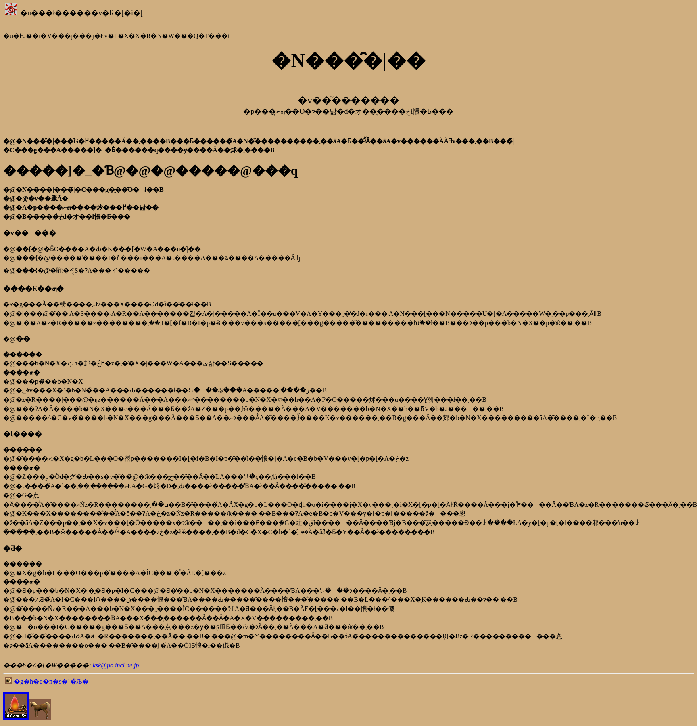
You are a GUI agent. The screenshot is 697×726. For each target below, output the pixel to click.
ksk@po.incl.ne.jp (116, 665)
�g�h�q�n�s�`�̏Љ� (51, 681)
